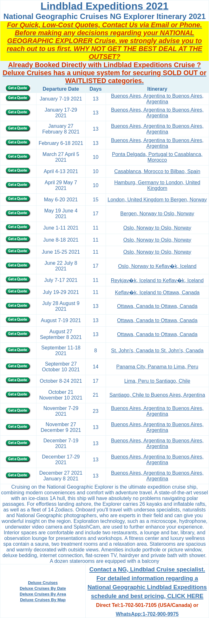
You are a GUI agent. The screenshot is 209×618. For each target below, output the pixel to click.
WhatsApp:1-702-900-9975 (147, 614)
